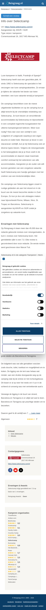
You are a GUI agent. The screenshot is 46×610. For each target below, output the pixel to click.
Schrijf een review (11, 16)
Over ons (20, 606)
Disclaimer (18, 602)
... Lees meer (34, 413)
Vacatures (10, 602)
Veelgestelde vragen (9, 606)
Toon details (34, 323)
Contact (40, 606)
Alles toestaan (23, 331)
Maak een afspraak (30, 606)
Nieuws (13, 436)
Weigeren (23, 348)
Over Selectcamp (17, 434)
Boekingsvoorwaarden (30, 602)
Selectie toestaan (23, 340)
